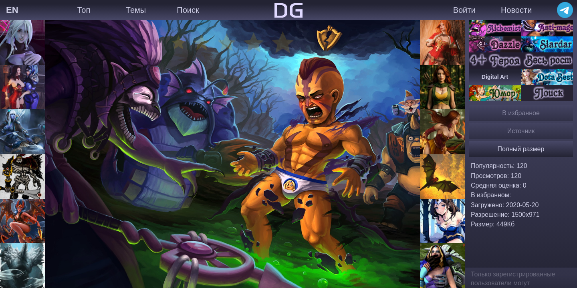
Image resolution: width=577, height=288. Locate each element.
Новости (516, 10)
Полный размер (521, 149)
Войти (464, 10)
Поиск (188, 10)
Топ (84, 10)
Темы (136, 10)
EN (12, 10)
